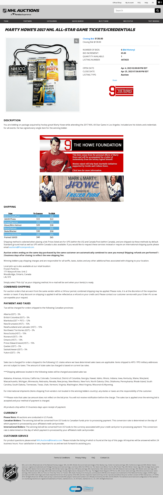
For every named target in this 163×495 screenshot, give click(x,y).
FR (153, 3)
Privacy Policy (80, 457)
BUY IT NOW (103, 21)
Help (146, 3)
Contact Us (104, 457)
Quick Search (78, 21)
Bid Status (128, 21)
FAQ (139, 3)
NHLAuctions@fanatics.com (49, 440)
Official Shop (117, 3)
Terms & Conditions (62, 457)
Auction (125, 74)
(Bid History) (129, 49)
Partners (28, 21)
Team (6, 21)
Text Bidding (153, 21)
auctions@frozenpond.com (21, 247)
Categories (52, 21)
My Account (130, 3)
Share (114, 80)
